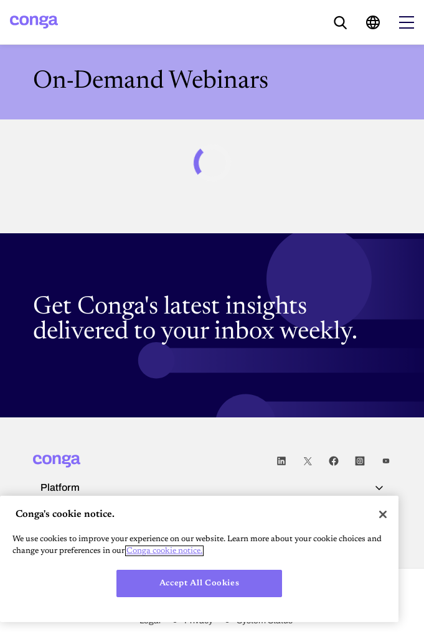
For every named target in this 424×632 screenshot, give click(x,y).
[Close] (383, 514)
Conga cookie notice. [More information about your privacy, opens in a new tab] (164, 551)
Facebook (333, 461)
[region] (199, 559)
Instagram (359, 461)
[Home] (34, 22)
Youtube (386, 461)
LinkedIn (281, 461)
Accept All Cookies (199, 583)
